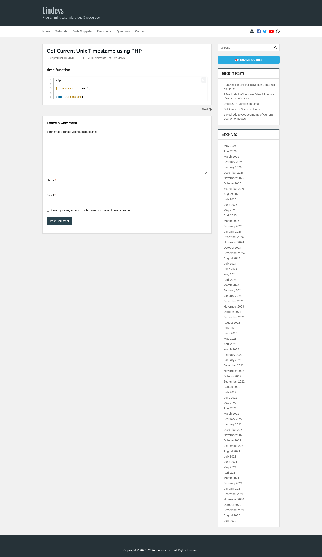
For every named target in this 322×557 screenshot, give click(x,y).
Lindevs (53, 11)
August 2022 (232, 386)
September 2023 (234, 317)
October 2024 (232, 247)
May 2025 (230, 210)
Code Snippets (82, 31)
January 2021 (233, 488)
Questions (123, 31)
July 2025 (230, 199)
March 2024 (231, 285)
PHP (82, 58)
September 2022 (234, 381)
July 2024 (230, 263)
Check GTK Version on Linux (242, 103)
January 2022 (233, 424)
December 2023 (234, 301)
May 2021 (230, 467)
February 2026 (233, 162)
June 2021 (230, 461)
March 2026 (231, 156)
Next (207, 109)
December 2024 (234, 237)
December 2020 (234, 494)
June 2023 (230, 333)
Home (46, 31)
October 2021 (232, 440)
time (51, 70)
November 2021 (234, 435)
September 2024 (234, 253)
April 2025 (230, 215)
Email (51, 201)
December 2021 (234, 429)
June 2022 (230, 397)
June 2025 (230, 204)
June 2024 (230, 269)
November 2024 (234, 242)
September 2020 (234, 510)
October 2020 (232, 504)
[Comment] (127, 159)
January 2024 (233, 295)
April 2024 (230, 279)
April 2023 (230, 344)
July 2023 (230, 328)
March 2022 (231, 413)
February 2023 (233, 354)
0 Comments (98, 58)
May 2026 (230, 145)
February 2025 (233, 226)
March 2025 (231, 220)
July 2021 (230, 456)
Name (51, 186)
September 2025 (234, 188)
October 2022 (232, 376)
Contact (140, 31)
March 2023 (231, 349)
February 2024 (233, 290)
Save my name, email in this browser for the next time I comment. (92, 216)
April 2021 (230, 472)
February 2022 (233, 419)
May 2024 (230, 274)
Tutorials (61, 31)
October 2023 (232, 312)
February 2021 (233, 483)
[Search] (275, 47)
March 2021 (231, 478)
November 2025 (234, 178)
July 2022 (230, 392)
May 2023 (230, 338)
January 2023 (233, 360)
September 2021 (234, 445)
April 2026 (230, 151)
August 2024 (232, 258)
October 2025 (232, 183)
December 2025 (234, 172)
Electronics (104, 31)
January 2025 (233, 231)
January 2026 (233, 167)
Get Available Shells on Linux (242, 109)
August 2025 (232, 194)
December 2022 (234, 365)
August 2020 (232, 515)
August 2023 (232, 322)
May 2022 (230, 403)
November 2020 (234, 499)
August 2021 (232, 451)
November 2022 (234, 370)
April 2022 (230, 408)
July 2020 (230, 520)
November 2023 (234, 306)
